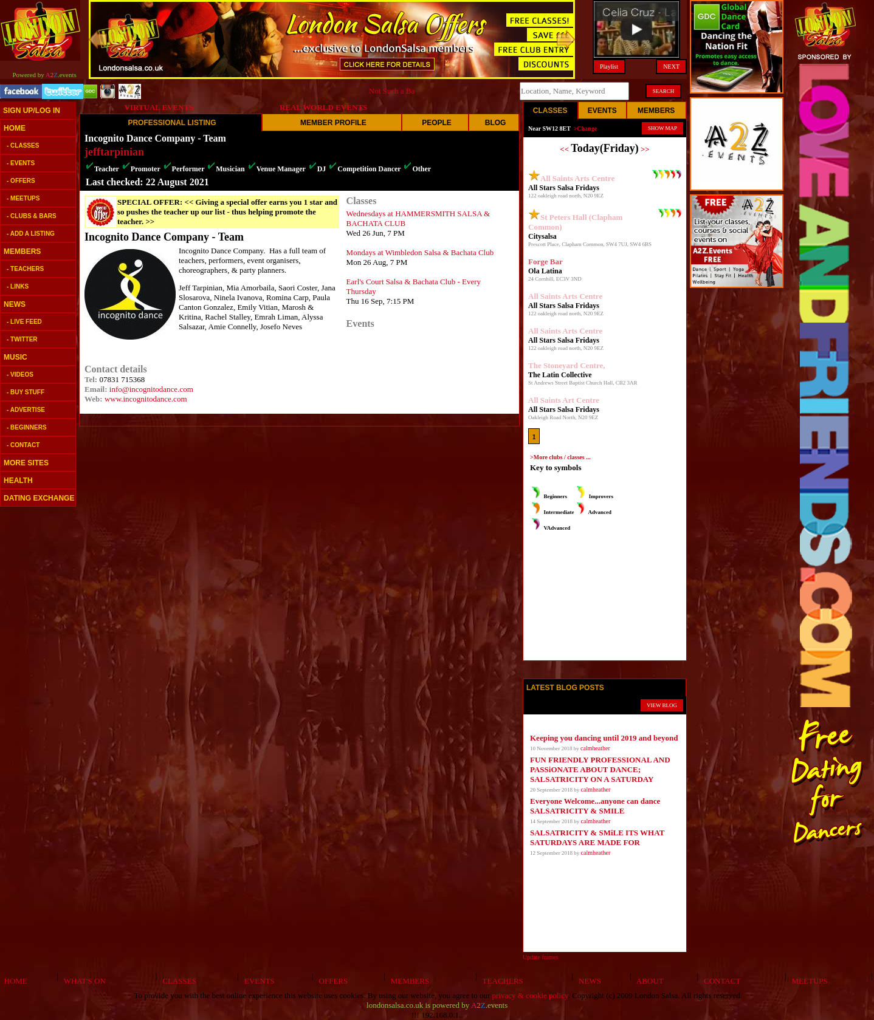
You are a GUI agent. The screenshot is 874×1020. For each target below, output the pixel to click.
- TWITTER (22, 339)
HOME (15, 128)
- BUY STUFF (25, 392)
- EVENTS (21, 163)
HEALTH (18, 480)
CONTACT (720, 980)
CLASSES (177, 980)
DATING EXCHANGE (39, 498)
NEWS (15, 304)
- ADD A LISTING (31, 233)
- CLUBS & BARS (32, 216)
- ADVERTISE (26, 409)
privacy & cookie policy (530, 995)
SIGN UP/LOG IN (31, 110)
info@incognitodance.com (151, 389)
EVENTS (257, 980)
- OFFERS (21, 180)
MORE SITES (26, 463)
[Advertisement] (36, 698)
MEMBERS (22, 251)
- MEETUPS (23, 198)
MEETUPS (808, 980)
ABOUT (648, 980)
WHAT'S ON (82, 980)
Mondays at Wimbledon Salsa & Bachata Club (420, 252)
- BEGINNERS (27, 427)
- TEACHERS (25, 268)
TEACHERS (500, 980)
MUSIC (15, 357)
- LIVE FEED (24, 321)
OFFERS (331, 980)
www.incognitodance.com (146, 398)
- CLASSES (23, 145)
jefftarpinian (114, 152)
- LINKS (18, 286)
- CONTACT (23, 445)
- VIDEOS (20, 374)
